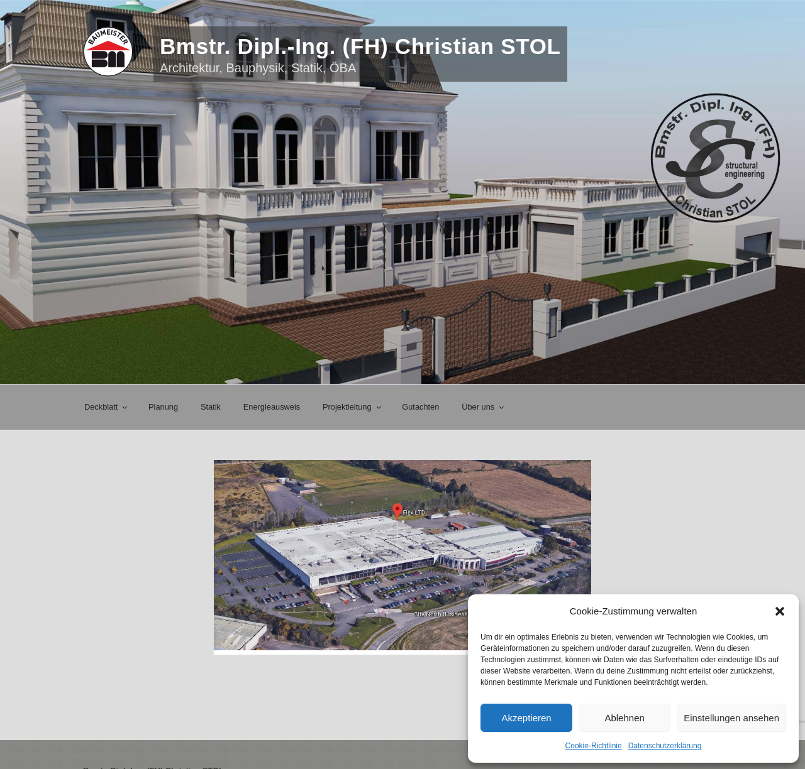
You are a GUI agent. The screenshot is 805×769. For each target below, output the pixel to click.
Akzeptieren (526, 717)
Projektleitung (352, 407)
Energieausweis (271, 407)
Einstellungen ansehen (731, 717)
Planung (163, 407)
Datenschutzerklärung (665, 745)
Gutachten (420, 407)
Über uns (484, 407)
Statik (211, 407)
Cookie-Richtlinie (593, 745)
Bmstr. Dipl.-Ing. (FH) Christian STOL (360, 46)
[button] (780, 611)
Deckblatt (106, 407)
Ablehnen (624, 717)
